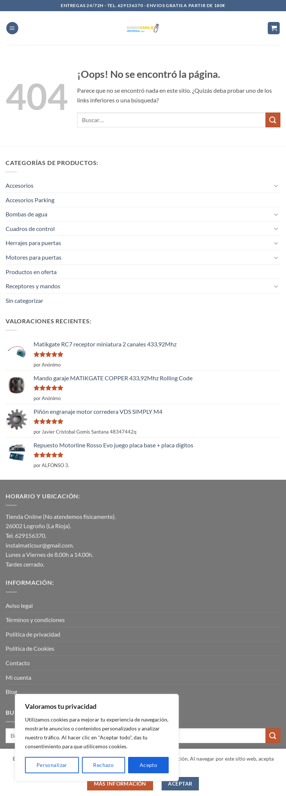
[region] (97, 737)
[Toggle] (275, 185)
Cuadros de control (30, 228)
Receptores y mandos (33, 285)
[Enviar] (273, 119)
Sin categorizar (24, 300)
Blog (11, 691)
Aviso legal (19, 605)
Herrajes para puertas (33, 242)
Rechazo (103, 765)
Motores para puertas (33, 257)
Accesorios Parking (30, 199)
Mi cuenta (18, 677)
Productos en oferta (31, 271)
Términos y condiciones (35, 619)
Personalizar (51, 765)
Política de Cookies (30, 648)
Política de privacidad (33, 634)
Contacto (18, 662)
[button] (12, 28)
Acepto (149, 765)
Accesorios (20, 185)
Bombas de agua (26, 214)
